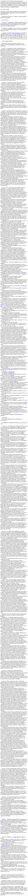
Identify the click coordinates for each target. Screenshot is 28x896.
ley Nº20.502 (3, 820)
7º (10, 246)
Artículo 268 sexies (6, 845)
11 (24, 296)
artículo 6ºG (11, 371)
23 (9, 396)
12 (2, 299)
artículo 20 (15, 381)
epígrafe (10, 28)
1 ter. (3, 842)
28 (23, 422)
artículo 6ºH (11, 373)
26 (20, 422)
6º (24, 220)
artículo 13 (3, 304)
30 (26, 422)
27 (21, 422)
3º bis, (15, 34)
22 (10, 389)
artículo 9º (24, 273)
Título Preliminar (15, 33)
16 (11, 318)
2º (10, 34)
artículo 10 (24, 285)
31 (1, 423)
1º (9, 34)
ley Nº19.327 (4, 23)
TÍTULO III (18, 414)
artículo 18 (9, 369)
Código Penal (16, 837)
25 (18, 422)
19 (6, 375)
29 (24, 422)
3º (12, 34)
